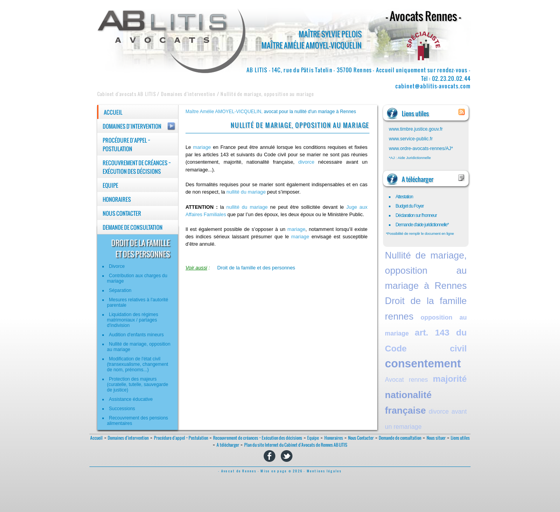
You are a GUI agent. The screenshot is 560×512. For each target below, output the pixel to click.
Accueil (113, 112)
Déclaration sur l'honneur (416, 215)
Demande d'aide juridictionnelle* (422, 224)
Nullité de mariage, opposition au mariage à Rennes (426, 270)
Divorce (117, 266)
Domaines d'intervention (132, 126)
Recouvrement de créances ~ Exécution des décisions (137, 167)
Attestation (404, 196)
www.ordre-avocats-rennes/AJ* (421, 148)
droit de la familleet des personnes (140, 248)
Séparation (120, 290)
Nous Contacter (122, 213)
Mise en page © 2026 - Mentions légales (301, 471)
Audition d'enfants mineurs (136, 334)
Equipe (110, 185)
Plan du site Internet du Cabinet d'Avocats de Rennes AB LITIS (295, 445)
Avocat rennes (406, 379)
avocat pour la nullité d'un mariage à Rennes (310, 111)
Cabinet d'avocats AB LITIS (126, 94)
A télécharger (228, 445)
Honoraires (117, 199)
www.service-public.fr (411, 139)
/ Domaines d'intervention (186, 94)
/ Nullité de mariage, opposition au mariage (265, 94)
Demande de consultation (133, 227)
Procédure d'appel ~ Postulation (126, 144)
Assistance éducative (131, 399)
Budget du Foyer (410, 206)
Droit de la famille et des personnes (256, 268)
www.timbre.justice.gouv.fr (416, 129)
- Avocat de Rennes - (239, 471)
